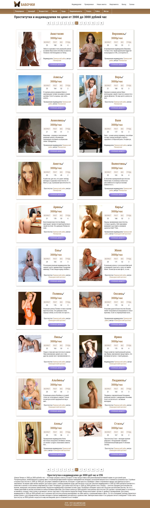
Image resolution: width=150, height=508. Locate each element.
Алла (57, 423)
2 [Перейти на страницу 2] (60, 23)
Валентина (118, 163)
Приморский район (59, 59)
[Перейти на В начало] (48, 23)
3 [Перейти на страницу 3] (64, 23)
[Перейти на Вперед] (97, 23)
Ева (57, 250)
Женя (118, 250)
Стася (118, 423)
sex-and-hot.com (79, 503)
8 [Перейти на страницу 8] (84, 23)
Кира (118, 207)
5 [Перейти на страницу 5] (72, 23)
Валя (118, 120)
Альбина (57, 380)
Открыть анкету (57, 65)
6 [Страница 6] (76, 23)
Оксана (118, 293)
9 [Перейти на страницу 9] (88, 23)
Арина (57, 207)
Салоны (131, 4)
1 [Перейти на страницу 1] (56, 23)
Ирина (118, 337)
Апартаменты (114, 4)
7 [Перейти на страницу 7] (80, 23)
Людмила (118, 380)
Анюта (57, 163)
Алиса (57, 77)
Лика (57, 337)
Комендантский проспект (122, 234)
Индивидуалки (76, 4)
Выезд (124, 4)
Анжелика (57, 120)
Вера (118, 77)
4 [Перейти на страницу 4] (68, 23)
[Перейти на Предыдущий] (52, 23)
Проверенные (89, 4)
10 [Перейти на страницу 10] (93, 23)
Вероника (118, 34)
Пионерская (57, 61)
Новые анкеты (101, 4)
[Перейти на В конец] (101, 23)
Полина (57, 293)
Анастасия (57, 34)
